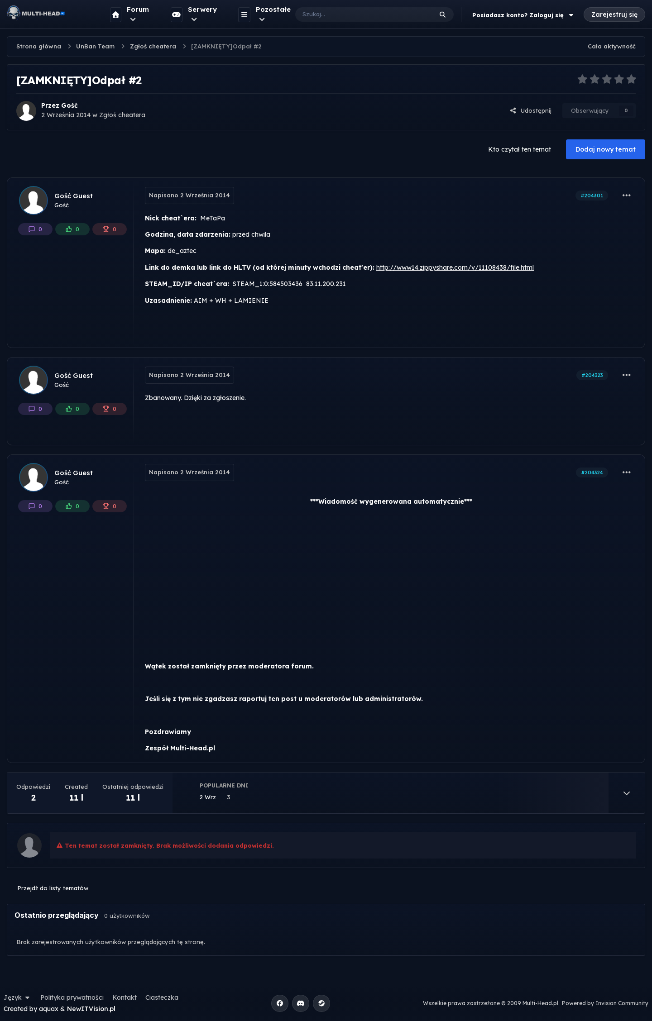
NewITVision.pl (91, 1009)
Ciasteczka (161, 997)
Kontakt (124, 997)
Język (18, 997)
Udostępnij (530, 110)
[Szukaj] (354, 14)
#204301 (591, 195)
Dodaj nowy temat (605, 149)
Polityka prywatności (72, 997)
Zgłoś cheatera (122, 115)
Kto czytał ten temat (519, 149)
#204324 (592, 472)
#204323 (592, 375)
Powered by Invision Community (605, 1003)
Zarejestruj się (614, 14)
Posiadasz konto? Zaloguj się (523, 15)
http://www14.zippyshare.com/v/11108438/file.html (455, 267)
